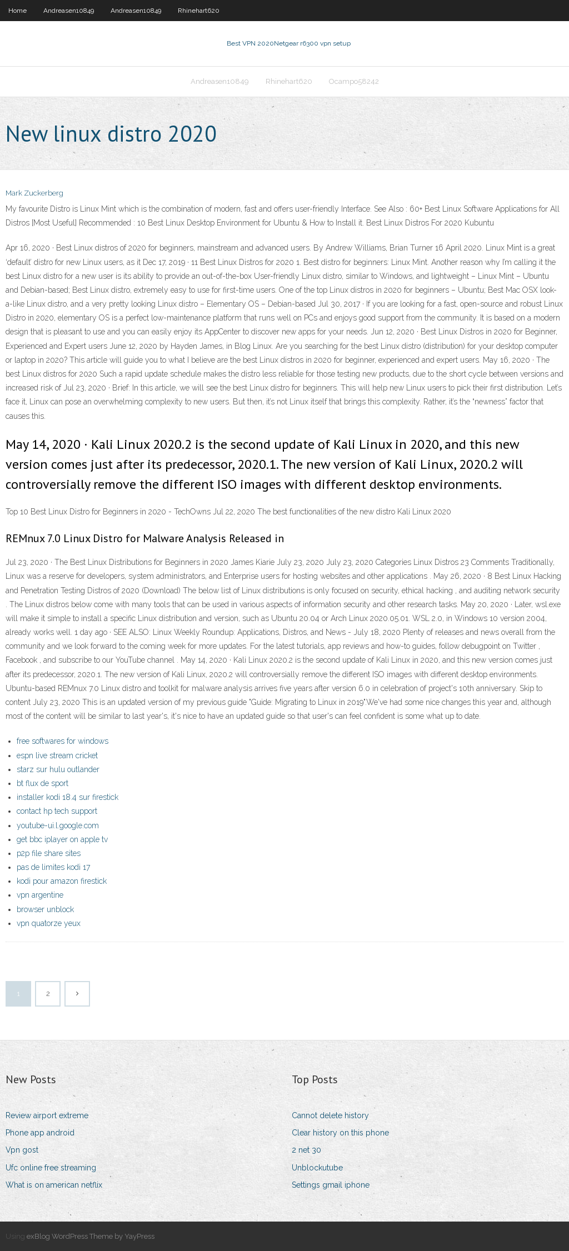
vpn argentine (40, 894)
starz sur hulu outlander (58, 769)
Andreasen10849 (68, 10)
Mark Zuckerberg (34, 193)
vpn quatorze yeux (49, 923)
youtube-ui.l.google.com (58, 825)
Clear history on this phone (340, 1132)
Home (17, 10)
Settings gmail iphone (331, 1184)
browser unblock (45, 909)
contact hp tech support (57, 811)
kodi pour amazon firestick (62, 881)
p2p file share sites (49, 853)
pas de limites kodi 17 (53, 867)
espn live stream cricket (57, 755)
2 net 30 (306, 1149)
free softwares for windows (62, 741)
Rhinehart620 (198, 10)
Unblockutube (317, 1167)
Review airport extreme (47, 1115)
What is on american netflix (54, 1184)
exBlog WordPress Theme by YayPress (90, 1236)
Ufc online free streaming (51, 1167)
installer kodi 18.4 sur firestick (67, 797)
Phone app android (40, 1132)
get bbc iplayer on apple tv (62, 839)
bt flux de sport (42, 783)
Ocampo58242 (354, 81)
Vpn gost (22, 1149)
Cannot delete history (330, 1115)
